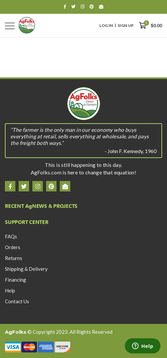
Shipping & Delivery (26, 269)
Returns (13, 258)
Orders (12, 247)
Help (10, 290)
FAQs (11, 236)
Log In (106, 25)
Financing (15, 280)
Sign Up (126, 25)
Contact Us (17, 301)
